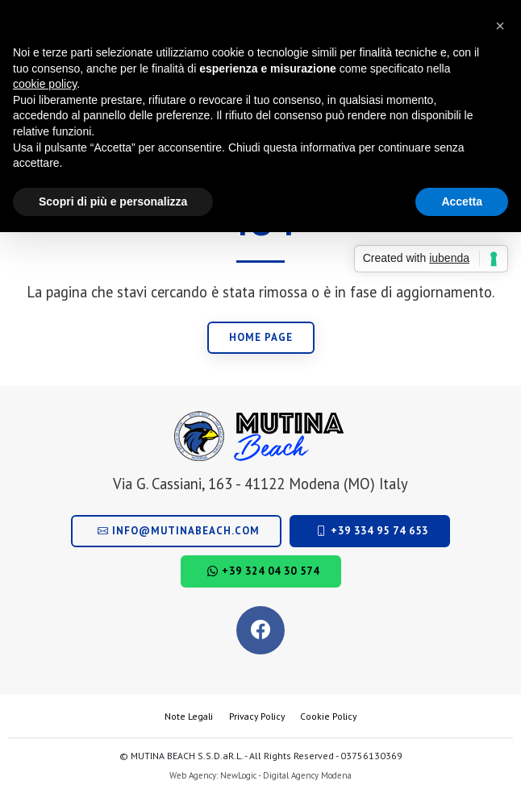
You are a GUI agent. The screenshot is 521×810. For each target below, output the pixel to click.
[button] (500, 26)
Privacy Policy (257, 716)
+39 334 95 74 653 (372, 531)
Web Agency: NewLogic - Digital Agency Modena (260, 775)
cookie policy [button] (45, 83)
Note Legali (189, 716)
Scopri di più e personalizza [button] (113, 201)
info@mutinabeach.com (179, 531)
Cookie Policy (328, 716)
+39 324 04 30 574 (263, 571)
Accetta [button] (461, 201)
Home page (261, 337)
